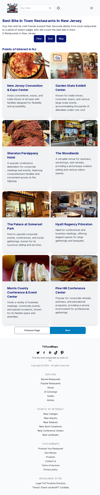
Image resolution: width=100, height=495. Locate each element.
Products (50, 457)
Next (67, 330)
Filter (39, 38)
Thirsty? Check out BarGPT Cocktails (50, 487)
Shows (50, 387)
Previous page (32, 330)
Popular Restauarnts (51, 383)
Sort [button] (50, 38)
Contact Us (50, 461)
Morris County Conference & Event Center (22, 292)
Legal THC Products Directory (51, 483)
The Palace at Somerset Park (24, 226)
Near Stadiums (50, 422)
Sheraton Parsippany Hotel (22, 155)
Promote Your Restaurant (50, 448)
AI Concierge (50, 391)
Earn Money (51, 452)
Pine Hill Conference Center (70, 290)
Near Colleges (50, 414)
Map (61, 38)
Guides (50, 396)
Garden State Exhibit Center (70, 88)
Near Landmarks (51, 435)
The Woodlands (67, 153)
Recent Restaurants (50, 379)
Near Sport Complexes (50, 426)
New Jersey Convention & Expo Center (25, 88)
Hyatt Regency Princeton (73, 224)
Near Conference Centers (51, 430)
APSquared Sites (50, 478)
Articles (50, 400)
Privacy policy (51, 469)
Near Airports (50, 418)
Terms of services (51, 465)
